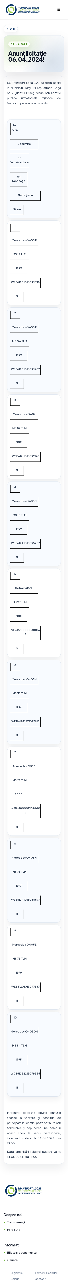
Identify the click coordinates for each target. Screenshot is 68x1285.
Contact (40, 1278)
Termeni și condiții (46, 1272)
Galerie (15, 1278)
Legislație (17, 1272)
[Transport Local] (23, 1191)
